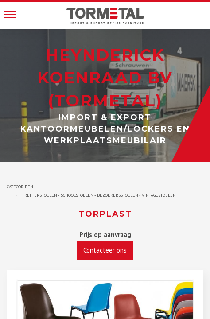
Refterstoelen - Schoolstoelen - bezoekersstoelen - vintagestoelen (100, 195)
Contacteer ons (105, 250)
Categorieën (20, 187)
